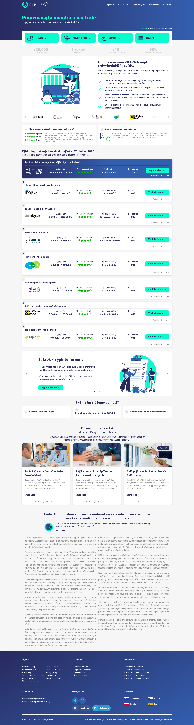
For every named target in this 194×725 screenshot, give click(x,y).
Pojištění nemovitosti (82, 670)
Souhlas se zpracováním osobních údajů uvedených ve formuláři (147, 720)
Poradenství (153, 5)
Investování (129, 659)
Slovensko (135, 698)
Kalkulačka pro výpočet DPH (33, 699)
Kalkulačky (138, 5)
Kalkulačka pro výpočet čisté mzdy (36, 702)
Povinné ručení (80, 673)
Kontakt (167, 5)
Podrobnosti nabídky (160, 199)
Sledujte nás (78, 691)
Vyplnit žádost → (157, 192)
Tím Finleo (28, 502)
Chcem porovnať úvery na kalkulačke (148, 411)
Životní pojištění (80, 675)
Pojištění (123, 5)
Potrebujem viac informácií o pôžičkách (95, 413)
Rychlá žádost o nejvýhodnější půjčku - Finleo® (53, 162)
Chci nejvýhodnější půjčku (42, 411)
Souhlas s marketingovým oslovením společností (103, 720)
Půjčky (110, 5)
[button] (25, 117)
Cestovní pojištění (81, 667)
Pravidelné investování (133, 666)
